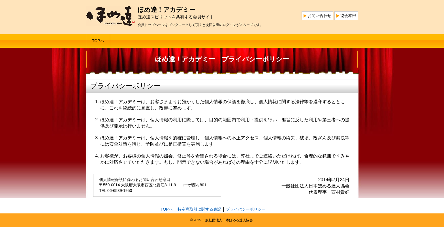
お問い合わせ (319, 15)
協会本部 (348, 15)
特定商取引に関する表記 (199, 209)
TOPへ (98, 40)
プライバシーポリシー (246, 209)
